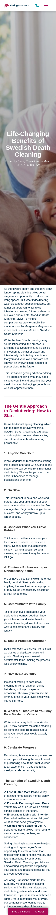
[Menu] (46, 5)
